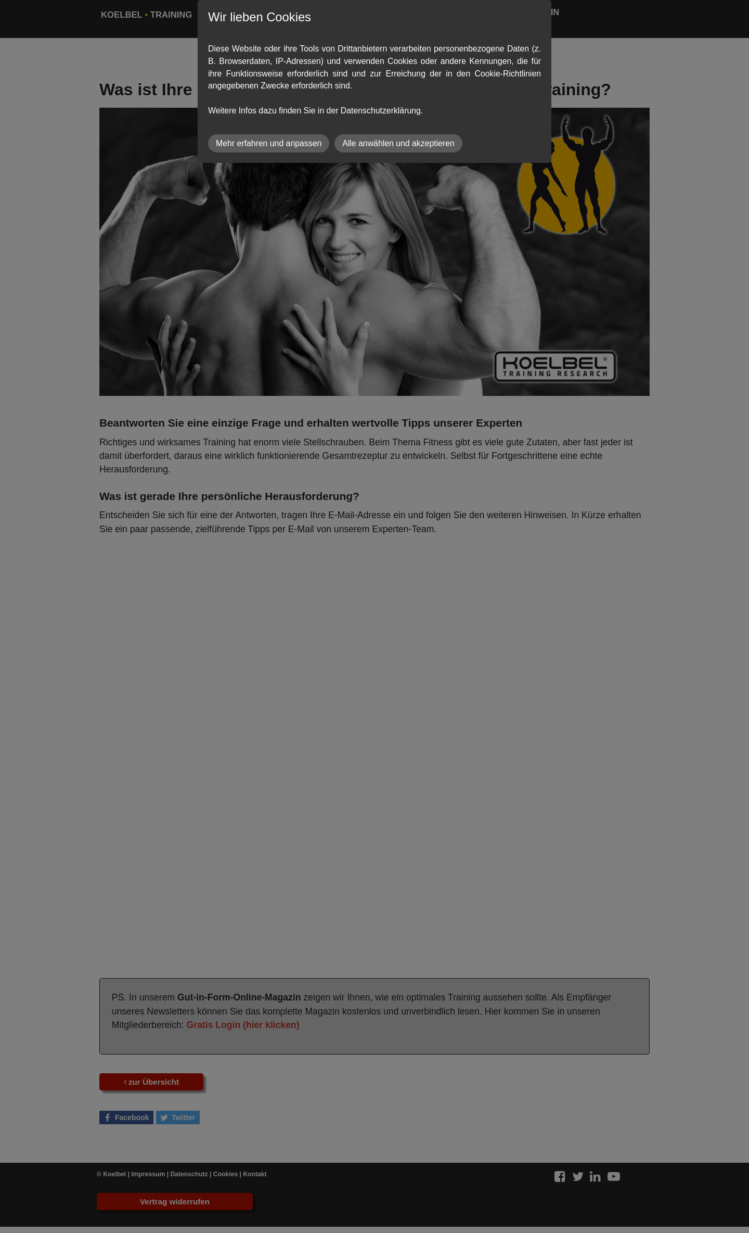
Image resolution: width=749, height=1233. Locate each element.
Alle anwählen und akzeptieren (398, 143)
